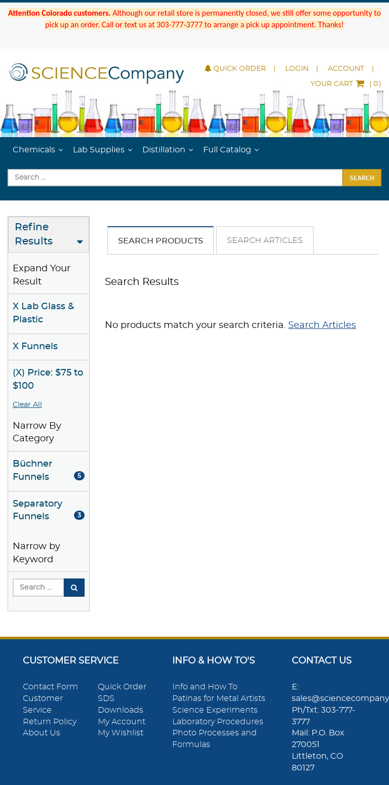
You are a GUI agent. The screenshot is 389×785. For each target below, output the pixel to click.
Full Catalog (227, 150)
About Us (41, 733)
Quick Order (235, 68)
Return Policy (49, 722)
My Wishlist (120, 733)
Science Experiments (215, 710)
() (345, 84)
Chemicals (34, 150)
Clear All (27, 404)
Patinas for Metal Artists (218, 698)
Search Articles (265, 240)
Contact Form (50, 687)
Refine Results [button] (34, 234)
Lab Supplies (99, 150)
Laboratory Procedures (217, 722)
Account (346, 68)
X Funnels (35, 346)
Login (296, 68)
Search (361, 177)
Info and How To (205, 687)
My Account (121, 722)
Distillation (163, 150)
